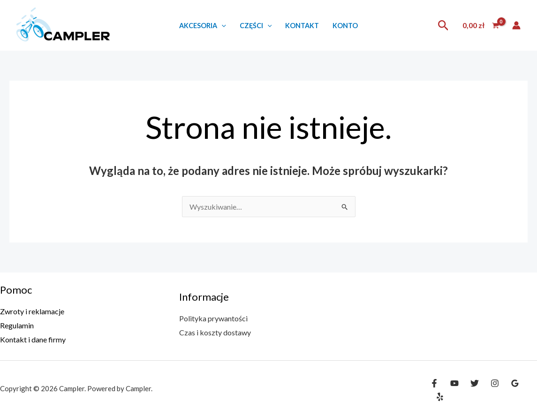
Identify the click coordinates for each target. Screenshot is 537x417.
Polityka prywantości (213, 318)
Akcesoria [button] (202, 26)
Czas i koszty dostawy (215, 332)
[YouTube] (454, 383)
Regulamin (17, 325)
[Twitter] (474, 383)
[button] (221, 26)
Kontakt (302, 26)
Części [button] (256, 26)
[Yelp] (440, 397)
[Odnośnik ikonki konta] (516, 25)
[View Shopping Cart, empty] (480, 25)
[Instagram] (495, 383)
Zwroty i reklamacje (32, 311)
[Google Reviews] (515, 383)
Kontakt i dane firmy (33, 339)
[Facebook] (434, 383)
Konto (345, 26)
